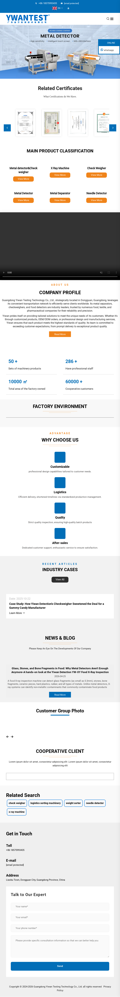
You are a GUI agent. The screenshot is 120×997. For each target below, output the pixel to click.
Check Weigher (96, 168)
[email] (71, 3)
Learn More (17, 613)
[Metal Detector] (23, 188)
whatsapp (109, 50)
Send (60, 966)
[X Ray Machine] (60, 162)
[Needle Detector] (96, 188)
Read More (60, 334)
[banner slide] (60, 52)
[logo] (28, 18)
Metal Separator (60, 193)
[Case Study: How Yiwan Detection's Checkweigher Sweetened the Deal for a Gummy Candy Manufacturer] (60, 590)
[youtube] (68, 8)
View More (23, 179)
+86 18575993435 (15, 850)
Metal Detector (23, 193)
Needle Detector (96, 193)
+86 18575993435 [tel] (46, 3)
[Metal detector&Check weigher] (23, 162)
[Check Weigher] (96, 162)
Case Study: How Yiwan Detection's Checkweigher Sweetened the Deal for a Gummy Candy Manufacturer (56, 605)
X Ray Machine (60, 168)
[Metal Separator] (60, 188)
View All (60, 579)
